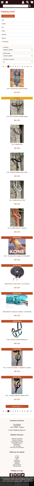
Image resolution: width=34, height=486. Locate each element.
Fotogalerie (17, 461)
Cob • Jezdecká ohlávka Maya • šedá (17, 172)
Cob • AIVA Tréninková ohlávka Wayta (17, 116)
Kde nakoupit (17, 446)
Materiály (17, 463)
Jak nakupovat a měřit (17, 441)
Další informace (28, 481)
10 (27, 66)
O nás (17, 456)
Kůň (3, 20)
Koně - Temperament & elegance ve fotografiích (17, 256)
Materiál (4, 34)
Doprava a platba (17, 440)
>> (31, 66)
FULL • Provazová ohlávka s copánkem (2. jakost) (17, 367)
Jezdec (4, 23)
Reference (17, 460)
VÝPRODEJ (5, 41)
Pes (3, 27)
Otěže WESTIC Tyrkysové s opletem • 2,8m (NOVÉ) (17, 311)
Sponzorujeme (17, 464)
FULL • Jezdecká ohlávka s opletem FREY (17, 395)
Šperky (4, 38)
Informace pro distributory (17, 447)
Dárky (3, 31)
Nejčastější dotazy (17, 443)
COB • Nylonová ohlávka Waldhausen (17, 339)
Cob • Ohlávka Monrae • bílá (17, 200)
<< (3, 66)
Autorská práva (17, 466)
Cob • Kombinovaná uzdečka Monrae (17, 88)
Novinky (17, 457)
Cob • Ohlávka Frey (17, 144)
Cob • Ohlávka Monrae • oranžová (17, 228)
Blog (17, 459)
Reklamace (17, 444)
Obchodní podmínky (17, 438)
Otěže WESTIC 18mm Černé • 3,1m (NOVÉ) (17, 284)
